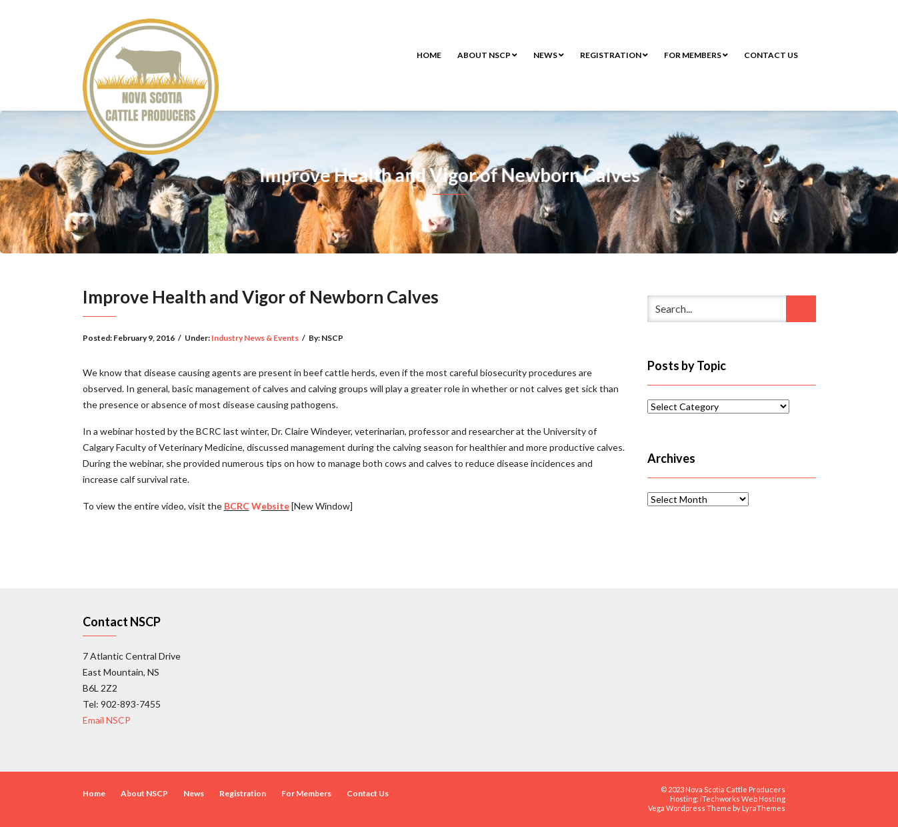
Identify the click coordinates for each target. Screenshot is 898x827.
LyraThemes (763, 808)
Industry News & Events (255, 338)
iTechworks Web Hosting (742, 798)
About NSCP (487, 55)
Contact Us (771, 55)
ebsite (275, 506)
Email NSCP (107, 720)
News (548, 55)
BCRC (236, 506)
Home (429, 55)
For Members (696, 55)
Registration (614, 55)
